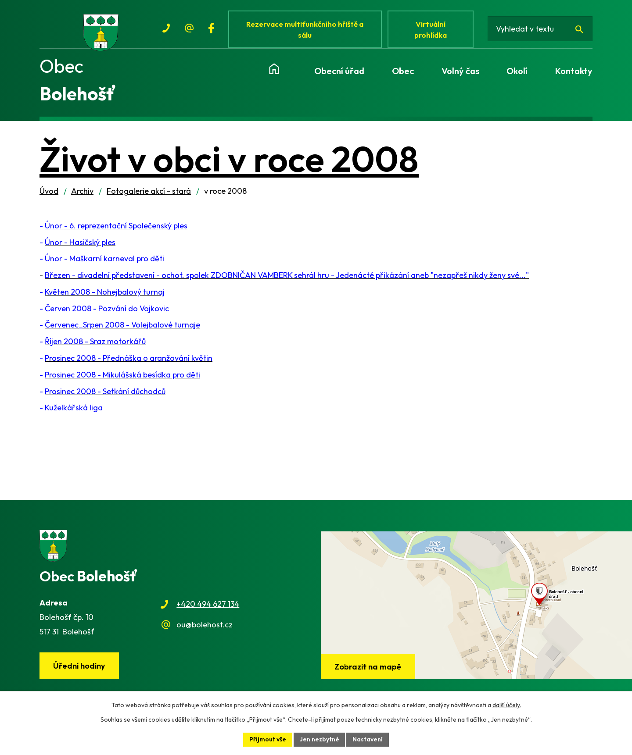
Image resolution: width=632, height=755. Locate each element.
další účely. (506, 705)
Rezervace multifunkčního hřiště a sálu (305, 29)
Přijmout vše (267, 739)
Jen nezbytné (319, 739)
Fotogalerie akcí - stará (149, 193)
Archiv (82, 193)
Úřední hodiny (79, 667)
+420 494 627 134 (207, 606)
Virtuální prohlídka (432, 29)
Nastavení (368, 739)
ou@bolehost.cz (204, 626)
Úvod (49, 193)
